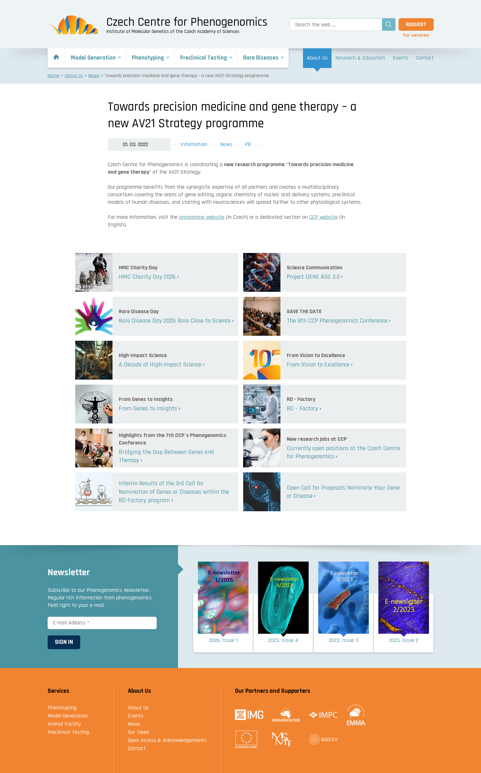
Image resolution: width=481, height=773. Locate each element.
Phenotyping (62, 707)
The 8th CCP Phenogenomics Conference (337, 321)
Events (136, 715)
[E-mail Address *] (102, 623)
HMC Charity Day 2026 (147, 277)
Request (416, 24)
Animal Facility (64, 724)
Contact (137, 748)
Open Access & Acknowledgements (167, 740)
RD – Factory (302, 408)
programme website (201, 217)
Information (193, 144)
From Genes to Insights (148, 408)
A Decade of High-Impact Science (160, 364)
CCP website (323, 217)
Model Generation (68, 715)
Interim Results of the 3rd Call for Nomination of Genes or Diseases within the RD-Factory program (174, 491)
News (226, 144)
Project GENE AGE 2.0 (313, 277)
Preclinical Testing (68, 732)
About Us (138, 707)
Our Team (138, 732)
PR (248, 144)
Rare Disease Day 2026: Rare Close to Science (175, 321)
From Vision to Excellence (318, 364)
